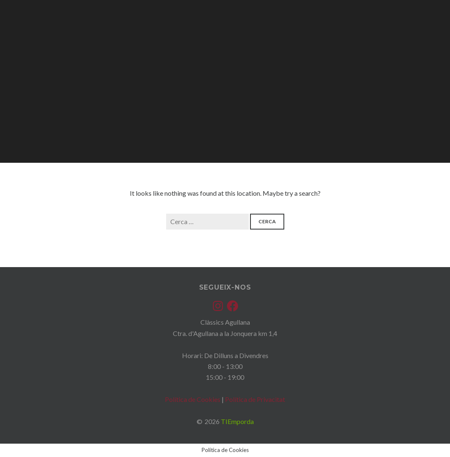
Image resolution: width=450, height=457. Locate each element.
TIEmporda (237, 421)
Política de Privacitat (255, 399)
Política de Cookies (192, 399)
